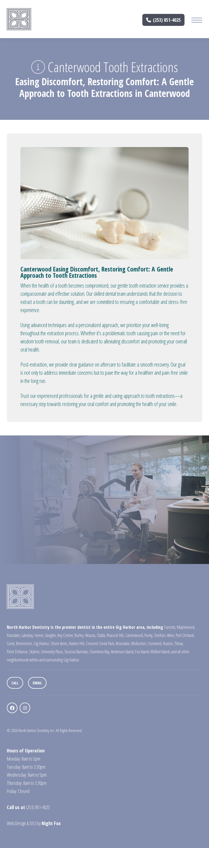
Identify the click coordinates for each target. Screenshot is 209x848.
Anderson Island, (122, 652)
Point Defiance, (17, 652)
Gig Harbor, (41, 643)
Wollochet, (139, 643)
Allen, (171, 635)
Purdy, (149, 635)
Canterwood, (134, 635)
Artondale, (123, 643)
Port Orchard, (185, 635)
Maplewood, (186, 627)
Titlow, (179, 643)
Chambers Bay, (99, 652)
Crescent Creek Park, (100, 643)
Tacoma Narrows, (76, 652)
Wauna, (90, 635)
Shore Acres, (59, 643)
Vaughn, (51, 635)
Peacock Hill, (115, 635)
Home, (39, 635)
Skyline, (34, 652)
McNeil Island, (160, 652)
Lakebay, (27, 635)
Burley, (79, 635)
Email (37, 682)
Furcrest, (170, 627)
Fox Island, (142, 652)
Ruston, (168, 643)
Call (15, 682)
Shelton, (160, 635)
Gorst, (11, 643)
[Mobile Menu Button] (196, 21)
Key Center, (65, 635)
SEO (32, 823)
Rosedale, (14, 635)
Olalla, (101, 635)
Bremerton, (24, 643)
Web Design (16, 823)
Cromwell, (154, 643)
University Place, (52, 652)
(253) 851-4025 (163, 20)
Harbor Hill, (77, 643)
